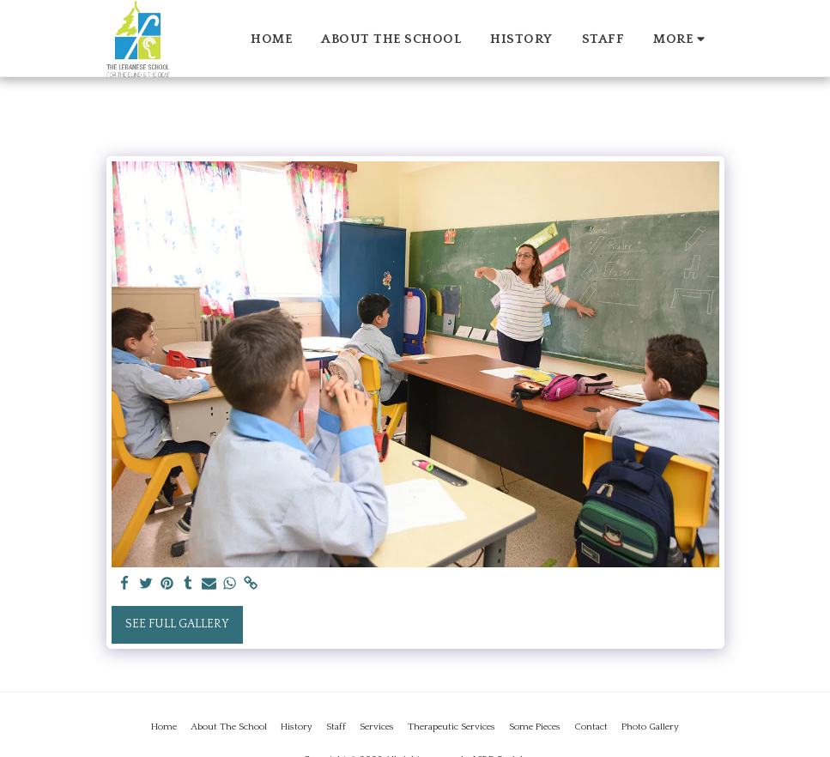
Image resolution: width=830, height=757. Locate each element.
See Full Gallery (177, 624)
